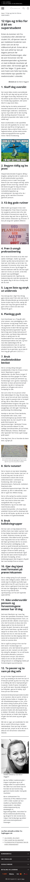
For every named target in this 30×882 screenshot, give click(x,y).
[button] (23, 8)
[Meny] (2, 8)
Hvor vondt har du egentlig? (14, 840)
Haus (23, 879)
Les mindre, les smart (11, 838)
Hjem (2, 13)
